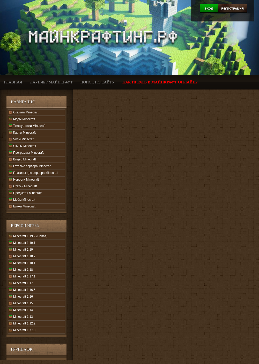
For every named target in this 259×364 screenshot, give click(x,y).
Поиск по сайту (97, 82)
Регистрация (232, 8)
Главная (13, 82)
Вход (209, 8)
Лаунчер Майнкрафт (51, 82)
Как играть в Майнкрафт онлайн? (160, 82)
